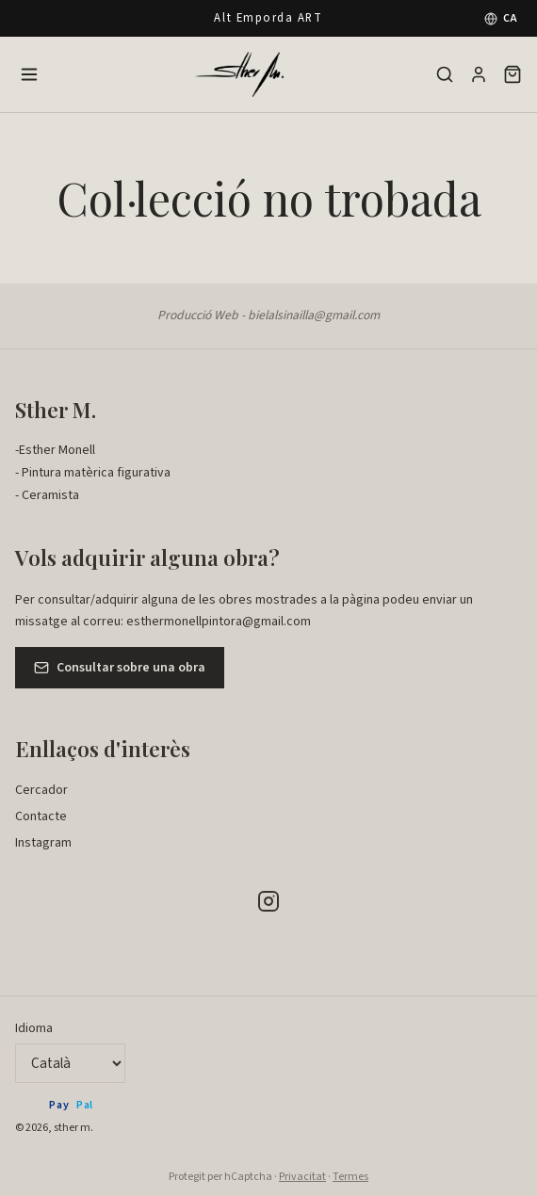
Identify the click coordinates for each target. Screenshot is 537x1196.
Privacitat (302, 1177)
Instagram (43, 842)
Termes (350, 1177)
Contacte (41, 816)
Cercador (41, 790)
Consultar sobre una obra (119, 667)
